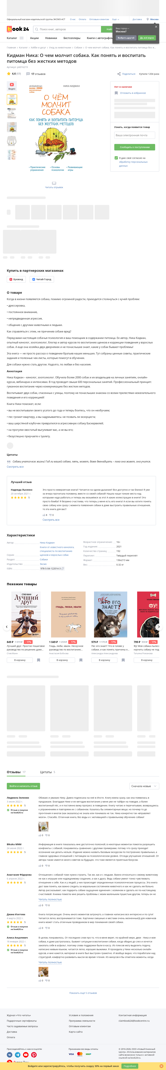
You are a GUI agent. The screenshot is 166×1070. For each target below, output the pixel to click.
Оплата (82, 19)
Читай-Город (41, 279)
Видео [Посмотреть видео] (11, 86)
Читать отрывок (54, 185)
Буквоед (16, 279)
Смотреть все (51, 519)
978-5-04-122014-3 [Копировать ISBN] (52, 568)
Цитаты (47, 772)
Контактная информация (133, 1015)
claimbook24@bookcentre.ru (134, 1020)
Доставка (137, 19)
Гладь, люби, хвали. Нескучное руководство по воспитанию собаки (66, 647)
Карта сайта (76, 1031)
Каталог (15, 38)
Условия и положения (81, 1015)
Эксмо (43, 563)
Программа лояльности (82, 1020)
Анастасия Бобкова (58, 653)
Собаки (44, 559)
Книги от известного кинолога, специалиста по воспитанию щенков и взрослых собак (57, 551)
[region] (12, 129)
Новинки (51, 38)
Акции (34, 38)
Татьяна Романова (143, 653)
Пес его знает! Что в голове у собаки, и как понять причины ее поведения (110, 647)
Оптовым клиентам (99, 19)
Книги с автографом (100, 38)
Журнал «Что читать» (19, 1015)
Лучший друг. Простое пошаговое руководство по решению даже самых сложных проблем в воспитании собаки (26, 647)
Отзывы (16, 772)
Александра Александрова (104, 653)
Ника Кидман (47, 542)
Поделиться (126, 74)
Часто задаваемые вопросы (22, 1026)
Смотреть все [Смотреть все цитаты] (15, 466)
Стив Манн (12, 653)
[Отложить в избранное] (130, 93)
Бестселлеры (72, 38)
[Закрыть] (161, 1066)
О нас (73, 19)
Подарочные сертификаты (22, 1020)
